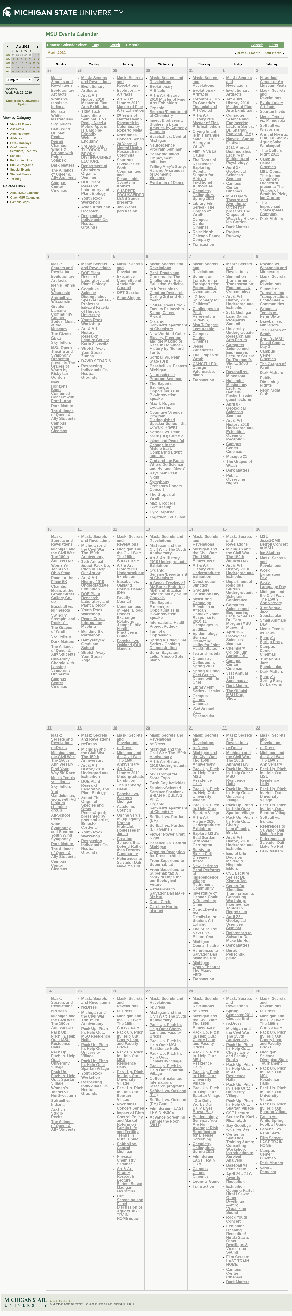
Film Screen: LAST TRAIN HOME (167, 1110)
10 (13, 63)
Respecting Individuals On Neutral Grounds (94, 221)
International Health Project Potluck (168, 624)
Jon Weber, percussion (127, 209)
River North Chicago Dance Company (206, 236)
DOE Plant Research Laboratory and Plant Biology (95, 188)
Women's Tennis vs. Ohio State (60, 569)
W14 (8, 59)
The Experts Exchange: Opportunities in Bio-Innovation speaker (164, 391)
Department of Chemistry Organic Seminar (94, 171)
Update (23, 104)
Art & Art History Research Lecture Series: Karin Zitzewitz (95, 336)
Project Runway (233, 234)
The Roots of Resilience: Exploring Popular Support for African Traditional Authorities (204, 173)
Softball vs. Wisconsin (270, 127)
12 (21, 63)
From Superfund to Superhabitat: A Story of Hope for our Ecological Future (167, 876)
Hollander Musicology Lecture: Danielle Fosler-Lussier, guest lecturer (240, 390)
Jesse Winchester (203, 348)
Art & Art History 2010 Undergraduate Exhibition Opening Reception (240, 429)
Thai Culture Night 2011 (271, 152)
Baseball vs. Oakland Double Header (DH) (130, 587)
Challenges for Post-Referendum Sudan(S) (206, 314)
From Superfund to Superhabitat (167, 862)
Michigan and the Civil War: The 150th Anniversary (63, 555)
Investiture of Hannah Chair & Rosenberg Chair (205, 899)
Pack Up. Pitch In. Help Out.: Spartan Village (206, 809)
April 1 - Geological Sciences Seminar (236, 173)
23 (38, 67)
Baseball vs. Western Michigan (128, 798)
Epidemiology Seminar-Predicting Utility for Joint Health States (206, 641)
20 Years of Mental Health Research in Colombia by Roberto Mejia (129, 122)
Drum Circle (161, 902)
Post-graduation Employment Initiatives (164, 158)
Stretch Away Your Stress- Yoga (93, 656)
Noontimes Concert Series (130, 137)
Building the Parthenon (92, 633)
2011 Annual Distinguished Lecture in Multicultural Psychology (239, 155)
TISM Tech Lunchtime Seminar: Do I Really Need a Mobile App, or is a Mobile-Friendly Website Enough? (94, 126)
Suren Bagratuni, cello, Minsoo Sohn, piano (168, 656)
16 (38, 63)
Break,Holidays (20, 143)
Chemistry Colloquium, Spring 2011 (204, 195)
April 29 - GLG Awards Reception (239, 1178)
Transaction (203, 244)
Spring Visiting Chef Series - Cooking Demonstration (168, 644)
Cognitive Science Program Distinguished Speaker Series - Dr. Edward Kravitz (168, 419)
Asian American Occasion (95, 209)
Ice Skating (270, 552)
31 (30, 55)
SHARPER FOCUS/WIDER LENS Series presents (130, 196)
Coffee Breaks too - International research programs (167, 1082)
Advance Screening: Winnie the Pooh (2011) (168, 1121)
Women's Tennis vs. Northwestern (63, 1092)
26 (21, 71)
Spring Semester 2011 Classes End (239, 1015)
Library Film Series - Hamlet (206, 689)
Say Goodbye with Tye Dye (238, 1127)
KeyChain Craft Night (163, 475)
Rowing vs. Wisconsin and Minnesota (273, 268)
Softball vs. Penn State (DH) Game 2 (166, 434)
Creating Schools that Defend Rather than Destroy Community (130, 846)
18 (17, 67)
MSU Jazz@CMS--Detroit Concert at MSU (274, 542)
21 (30, 67)
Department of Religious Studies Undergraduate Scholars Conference (240, 590)
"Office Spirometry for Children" (206, 300)
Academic (17, 129)
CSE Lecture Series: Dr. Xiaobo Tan (237, 877)
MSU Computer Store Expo (163, 776)
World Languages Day (270, 574)
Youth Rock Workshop (91, 200)
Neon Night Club (270, 392)
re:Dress (59, 748)
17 (13, 67)
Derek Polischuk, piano (235, 954)
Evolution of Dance (167, 183)
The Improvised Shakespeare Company (272, 208)
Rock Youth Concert (236, 1219)
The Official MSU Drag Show (236, 694)
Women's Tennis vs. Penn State (270, 312)
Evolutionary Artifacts (62, 92)
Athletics (16, 138)
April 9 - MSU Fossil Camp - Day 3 (272, 343)
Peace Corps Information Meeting (93, 622)
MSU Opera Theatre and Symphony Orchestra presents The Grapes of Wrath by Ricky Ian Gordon (240, 209)
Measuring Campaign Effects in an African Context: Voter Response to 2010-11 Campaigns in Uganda (206, 614)
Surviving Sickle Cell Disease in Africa (202, 855)
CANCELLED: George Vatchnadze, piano (205, 369)
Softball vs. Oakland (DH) (168, 1093)
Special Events (20, 169)
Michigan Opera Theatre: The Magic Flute (206, 968)
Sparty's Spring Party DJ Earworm (271, 680)
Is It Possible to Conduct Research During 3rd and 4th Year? (167, 294)
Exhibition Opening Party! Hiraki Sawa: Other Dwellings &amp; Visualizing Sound (240, 1199)
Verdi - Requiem (268, 1170)
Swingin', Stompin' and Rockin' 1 (63, 619)
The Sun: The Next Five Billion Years (205, 933)
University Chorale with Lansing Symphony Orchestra (62, 666)
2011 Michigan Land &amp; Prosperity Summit (239, 318)
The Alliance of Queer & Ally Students (63, 174)
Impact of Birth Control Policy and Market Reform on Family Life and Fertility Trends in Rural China (130, 1126)
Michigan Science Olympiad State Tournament (274, 1058)
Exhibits (15, 156)
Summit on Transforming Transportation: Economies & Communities (207, 283)
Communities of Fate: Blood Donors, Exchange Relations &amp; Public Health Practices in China (130, 621)
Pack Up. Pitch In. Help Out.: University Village (206, 794)
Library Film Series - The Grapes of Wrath (204, 209)
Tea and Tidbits (206, 653)
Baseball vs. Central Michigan (168, 138)
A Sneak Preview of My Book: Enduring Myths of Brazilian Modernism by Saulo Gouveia (168, 590)
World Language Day (273, 585)
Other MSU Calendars (25, 197)
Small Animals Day (273, 622)
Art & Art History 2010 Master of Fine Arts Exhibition (95, 101)
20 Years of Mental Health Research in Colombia (129, 149)
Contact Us (65, 1301)
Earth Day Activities (168, 783)
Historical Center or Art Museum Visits (273, 81)
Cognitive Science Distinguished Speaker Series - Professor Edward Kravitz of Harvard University (96, 302)
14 (30, 63)
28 (17, 55)
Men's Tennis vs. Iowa (272, 631)
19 (21, 67)
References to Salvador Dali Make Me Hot (129, 862)
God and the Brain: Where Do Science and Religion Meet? (167, 464)
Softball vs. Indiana (270, 819)
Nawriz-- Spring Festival (240, 141)
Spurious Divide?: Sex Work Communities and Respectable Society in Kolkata (129, 173)
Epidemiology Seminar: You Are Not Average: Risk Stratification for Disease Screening (205, 1128)
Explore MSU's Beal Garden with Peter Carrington (206, 839)
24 (13, 71)
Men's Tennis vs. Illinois (63, 779)
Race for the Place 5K (62, 579)
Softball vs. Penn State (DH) (165, 359)
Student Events (20, 174)
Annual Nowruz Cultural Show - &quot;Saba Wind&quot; (274, 140)
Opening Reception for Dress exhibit (167, 854)
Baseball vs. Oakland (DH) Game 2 (129, 645)
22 (34, 67)
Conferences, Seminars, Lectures (23, 149)
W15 (8, 63)
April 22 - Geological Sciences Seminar (236, 922)
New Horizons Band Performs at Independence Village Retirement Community (206, 877)
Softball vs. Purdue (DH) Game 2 (167, 827)
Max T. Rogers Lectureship (163, 405)
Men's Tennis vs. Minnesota (272, 119)
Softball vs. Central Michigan (127, 1147)
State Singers (129, 298)
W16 (8, 67)
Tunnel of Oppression (160, 633)
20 (25, 67)
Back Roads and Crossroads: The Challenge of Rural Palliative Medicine (167, 278)
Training (15, 179)
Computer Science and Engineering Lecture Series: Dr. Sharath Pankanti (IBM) (240, 124)
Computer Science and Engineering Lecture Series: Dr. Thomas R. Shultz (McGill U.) (240, 356)
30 (25, 55)
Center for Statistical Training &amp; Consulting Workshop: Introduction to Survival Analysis (240, 1147)
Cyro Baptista (162, 512)
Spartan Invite (272, 111)
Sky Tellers (61, 124)
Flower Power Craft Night (167, 836)
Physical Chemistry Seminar (126, 1160)
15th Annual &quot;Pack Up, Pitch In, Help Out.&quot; (95, 567)
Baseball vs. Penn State (237, 1167)
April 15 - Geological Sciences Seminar (236, 638)
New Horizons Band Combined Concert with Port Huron (62, 391)
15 (34, 63)
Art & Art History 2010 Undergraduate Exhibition (240, 302)
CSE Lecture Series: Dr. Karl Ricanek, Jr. (240, 1117)
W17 (8, 71)
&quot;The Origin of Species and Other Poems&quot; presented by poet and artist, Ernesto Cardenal (95, 812)
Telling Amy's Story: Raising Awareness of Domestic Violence (168, 172)
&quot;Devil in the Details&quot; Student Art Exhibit (206, 916)
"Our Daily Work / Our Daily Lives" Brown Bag (204, 1106)
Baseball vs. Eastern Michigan (168, 368)
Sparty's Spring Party (271, 640)
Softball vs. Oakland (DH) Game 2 (168, 1101)
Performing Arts (21, 160)
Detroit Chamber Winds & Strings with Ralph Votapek (62, 151)
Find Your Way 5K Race (63, 771)
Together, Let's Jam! (168, 517)
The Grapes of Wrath (163, 496)
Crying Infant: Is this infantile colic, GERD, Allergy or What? (206, 138)
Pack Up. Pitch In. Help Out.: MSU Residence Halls (63, 1039)
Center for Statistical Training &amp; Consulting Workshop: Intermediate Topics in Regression (240, 899)
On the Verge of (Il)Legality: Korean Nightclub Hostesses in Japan (129, 824)
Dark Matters (62, 165)
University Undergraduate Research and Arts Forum (240, 334)
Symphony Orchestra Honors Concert (166, 486)
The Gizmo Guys (61, 335)
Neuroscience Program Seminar (166, 147)
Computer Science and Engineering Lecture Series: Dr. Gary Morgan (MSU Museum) (240, 616)
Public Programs (21, 165)
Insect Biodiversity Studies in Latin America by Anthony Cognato (168, 126)
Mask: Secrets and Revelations (62, 81)
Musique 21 (236, 456)
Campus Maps (20, 202)
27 (13, 55)
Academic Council (126, 808)
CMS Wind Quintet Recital (60, 133)
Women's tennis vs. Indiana (60, 103)
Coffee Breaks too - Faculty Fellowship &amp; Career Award (167, 311)
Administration (20, 133)
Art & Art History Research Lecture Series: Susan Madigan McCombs (129, 1180)
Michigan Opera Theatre (206, 943)
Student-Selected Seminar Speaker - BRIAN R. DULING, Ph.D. (167, 793)
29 (21, 55)
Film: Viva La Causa (204, 153)
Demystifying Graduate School (93, 644)
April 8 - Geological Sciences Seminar (236, 410)
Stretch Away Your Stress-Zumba (93, 352)
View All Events (20, 124)
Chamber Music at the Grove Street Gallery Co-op (62, 593)
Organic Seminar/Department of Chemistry (168, 112)
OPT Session (129, 292)
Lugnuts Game (206, 1181)
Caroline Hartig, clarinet (164, 908)
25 (17, 71)
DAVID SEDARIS (96, 361)
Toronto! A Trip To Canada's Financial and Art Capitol (206, 105)
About (53, 1301)
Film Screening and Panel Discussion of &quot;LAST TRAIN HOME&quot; (130, 1207)
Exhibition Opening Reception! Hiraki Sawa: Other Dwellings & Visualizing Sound (237, 1239)
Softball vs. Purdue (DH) (167, 818)
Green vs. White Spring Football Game (273, 1120)
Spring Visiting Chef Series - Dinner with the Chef (206, 676)
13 (25, 63)
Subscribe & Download (22, 101)
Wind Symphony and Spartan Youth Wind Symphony (62, 831)
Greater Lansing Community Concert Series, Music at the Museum (63, 317)
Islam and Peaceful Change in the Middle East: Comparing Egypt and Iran (167, 448)
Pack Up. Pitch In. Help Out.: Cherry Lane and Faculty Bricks (130, 1039)
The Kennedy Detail (129, 787)
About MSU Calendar (24, 193)
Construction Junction (205, 583)
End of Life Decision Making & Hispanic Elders (236, 861)
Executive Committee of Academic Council (129, 282)
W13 (8, 55)
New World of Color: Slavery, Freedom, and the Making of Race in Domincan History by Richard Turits (168, 342)
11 (17, 63)
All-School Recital (60, 817)
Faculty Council (124, 599)
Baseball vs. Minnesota (237, 374)
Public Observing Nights (235, 479)
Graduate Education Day (206, 592)
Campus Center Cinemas (59, 186)
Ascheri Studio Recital (58, 1113)
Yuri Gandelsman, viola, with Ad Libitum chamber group (63, 801)
